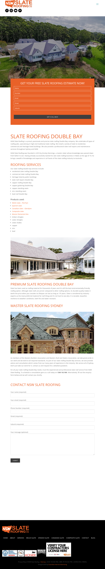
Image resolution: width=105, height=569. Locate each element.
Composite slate (18, 211)
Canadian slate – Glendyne (22, 208)
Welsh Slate (31, 538)
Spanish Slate (43, 538)
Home (5, 538)
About (12, 538)
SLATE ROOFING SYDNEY (43, 305)
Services (20, 538)
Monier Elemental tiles (20, 214)
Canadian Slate (57, 538)
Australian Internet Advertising (57, 564)
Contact (85, 538)
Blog (93, 538)
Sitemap (43, 562)
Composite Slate (73, 538)
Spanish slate (17, 206)
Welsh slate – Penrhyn (20, 203)
